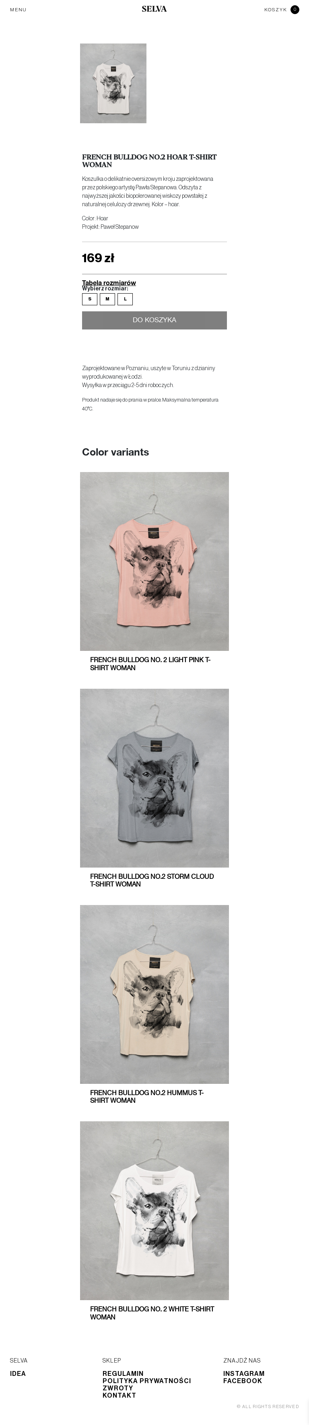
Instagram (244, 1374)
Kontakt (119, 1395)
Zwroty (118, 1388)
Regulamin (123, 1374)
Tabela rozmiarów (109, 282)
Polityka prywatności (147, 1381)
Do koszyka (154, 321)
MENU (18, 9)
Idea (18, 1374)
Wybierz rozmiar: (105, 289)
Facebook (242, 1381)
